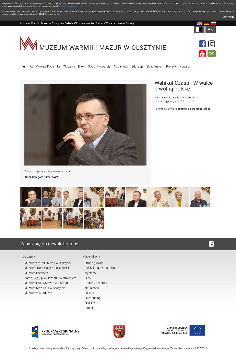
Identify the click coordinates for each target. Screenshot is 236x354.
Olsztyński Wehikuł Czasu (194, 108)
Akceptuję (228, 16)
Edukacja (137, 66)
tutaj (58, 14)
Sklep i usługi (154, 66)
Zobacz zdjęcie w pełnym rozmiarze (47, 171)
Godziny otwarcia (99, 66)
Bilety (81, 66)
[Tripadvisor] (212, 53)
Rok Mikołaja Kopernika (45, 66)
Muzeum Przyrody (36, 272)
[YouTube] (202, 54)
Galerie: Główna (74, 23)
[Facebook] (202, 44)
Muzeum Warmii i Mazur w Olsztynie (41, 23)
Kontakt (185, 66)
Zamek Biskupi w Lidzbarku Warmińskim (50, 278)
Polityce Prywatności (67, 6)
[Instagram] (212, 44)
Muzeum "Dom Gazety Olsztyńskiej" (47, 267)
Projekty (171, 66)
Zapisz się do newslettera (50, 243)
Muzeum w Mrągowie (38, 292)
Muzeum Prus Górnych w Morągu (46, 282)
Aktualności (121, 66)
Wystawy (69, 66)
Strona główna (94, 263)
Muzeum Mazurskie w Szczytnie (44, 288)
